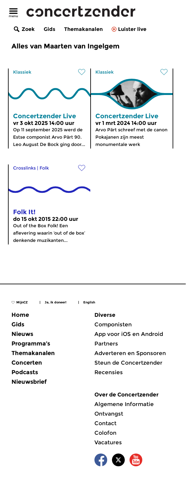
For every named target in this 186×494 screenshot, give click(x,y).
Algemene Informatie (124, 404)
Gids (49, 29)
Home (20, 314)
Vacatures (108, 442)
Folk (44, 168)
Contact (105, 423)
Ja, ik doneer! (55, 302)
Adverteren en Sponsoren (130, 353)
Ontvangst (108, 413)
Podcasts (24, 372)
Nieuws (22, 334)
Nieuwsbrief (29, 381)
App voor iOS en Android (128, 334)
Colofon (105, 433)
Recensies (108, 372)
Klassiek (22, 72)
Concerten (26, 362)
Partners (106, 343)
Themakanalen (83, 29)
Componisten (113, 324)
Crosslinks (24, 168)
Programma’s (30, 343)
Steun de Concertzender (128, 363)
